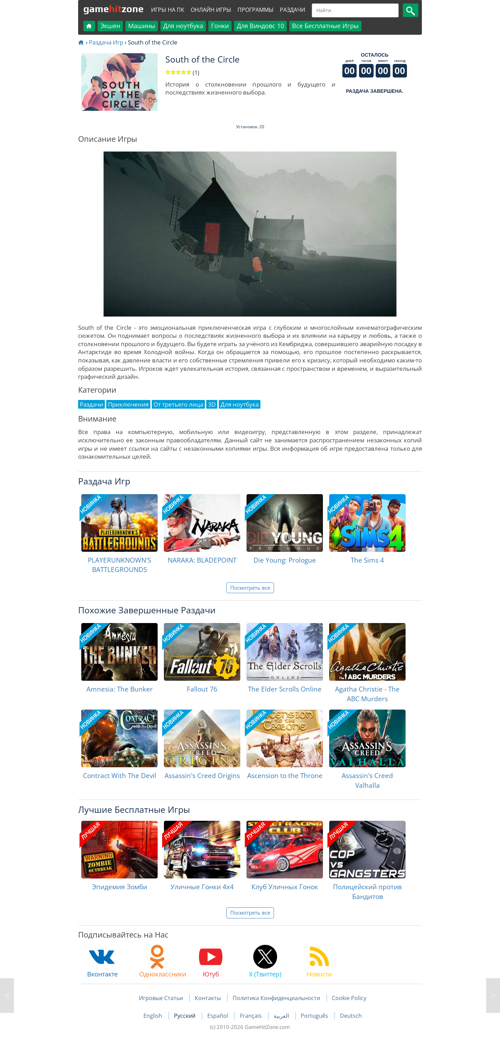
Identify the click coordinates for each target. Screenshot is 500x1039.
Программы (256, 10)
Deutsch (351, 1016)
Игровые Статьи (161, 998)
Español (218, 1016)
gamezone (113, 8)
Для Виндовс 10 (260, 26)
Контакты (208, 998)
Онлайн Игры (211, 10)
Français (251, 1016)
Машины (141, 26)
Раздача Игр (106, 42)
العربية (282, 1016)
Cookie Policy (349, 998)
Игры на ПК (167, 10)
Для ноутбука (183, 26)
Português (315, 1016)
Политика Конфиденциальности (276, 998)
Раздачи (292, 10)
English (153, 1016)
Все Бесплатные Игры (325, 26)
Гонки (220, 26)
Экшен (110, 26)
